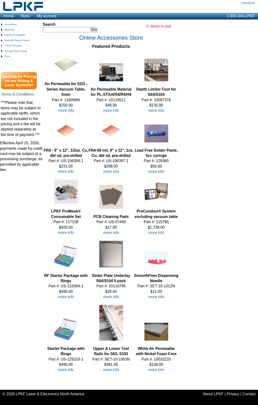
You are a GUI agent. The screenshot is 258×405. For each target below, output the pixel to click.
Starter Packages (13, 45)
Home (9, 16)
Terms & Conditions (17, 94)
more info (66, 110)
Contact (249, 394)
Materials (9, 29)
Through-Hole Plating (16, 51)
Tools (7, 56)
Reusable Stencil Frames (17, 40)
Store (25, 16)
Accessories (11, 24)
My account (47, 16)
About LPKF (213, 394)
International (248, 3)
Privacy (233, 394)
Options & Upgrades (15, 35)
